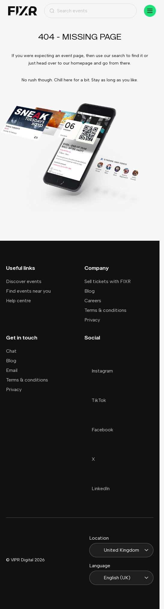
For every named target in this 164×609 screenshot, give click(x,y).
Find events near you (28, 291)
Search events (68, 11)
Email (11, 370)
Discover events (23, 281)
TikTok (95, 400)
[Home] (22, 11)
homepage (82, 63)
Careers (92, 300)
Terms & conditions (105, 310)
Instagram (98, 371)
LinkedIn (97, 488)
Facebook (98, 430)
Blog (89, 291)
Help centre (18, 300)
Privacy (92, 320)
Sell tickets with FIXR (107, 281)
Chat (11, 351)
